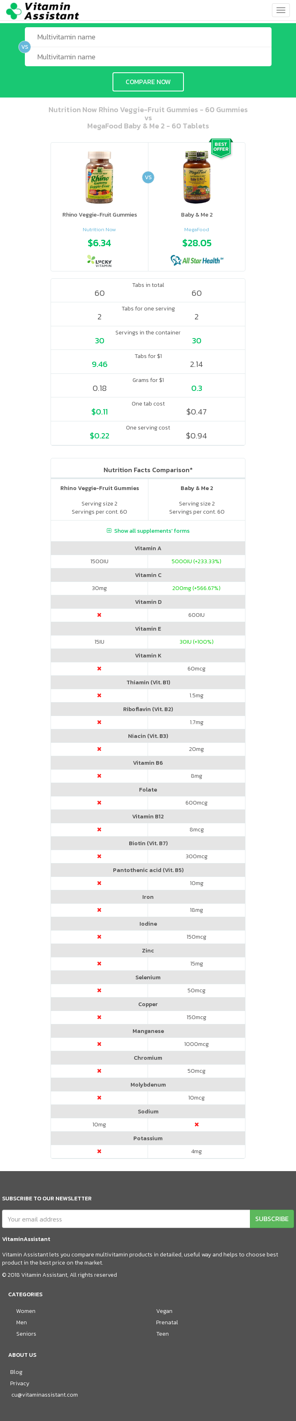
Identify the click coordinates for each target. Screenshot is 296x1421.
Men (21, 1322)
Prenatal (167, 1322)
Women (25, 1311)
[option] (99, 250)
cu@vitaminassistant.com (44, 1395)
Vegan (164, 1311)
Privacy (19, 1383)
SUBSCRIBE (272, 1219)
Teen (162, 1334)
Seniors (26, 1334)
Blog (16, 1372)
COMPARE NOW (148, 82)
